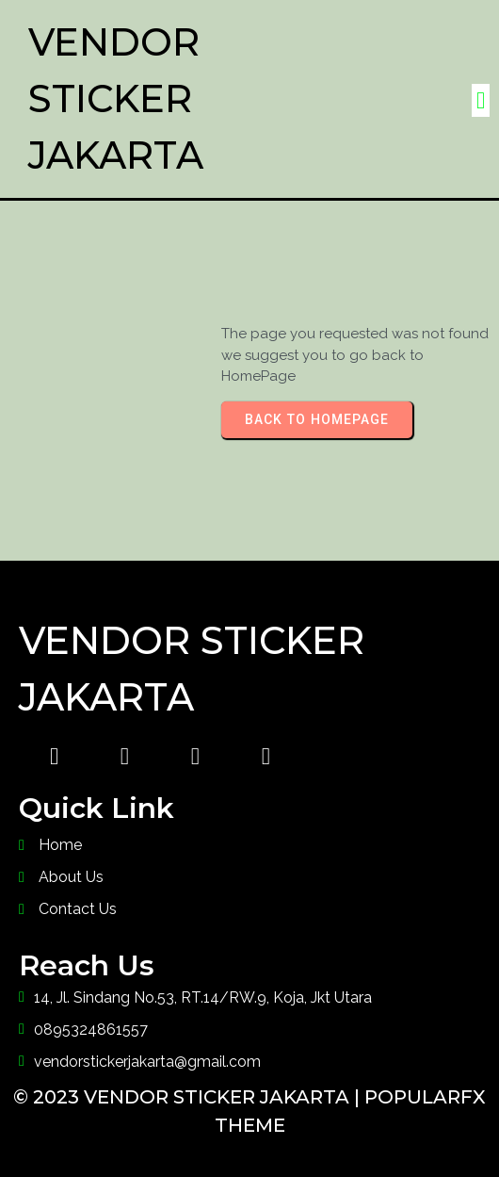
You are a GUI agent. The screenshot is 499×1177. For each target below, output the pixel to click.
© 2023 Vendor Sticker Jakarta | (188, 1097)
